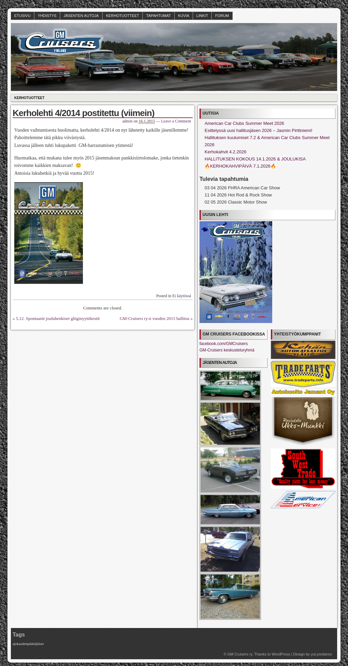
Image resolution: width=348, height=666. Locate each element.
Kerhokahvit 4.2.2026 (225, 151)
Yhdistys (47, 16)
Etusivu (22, 16)
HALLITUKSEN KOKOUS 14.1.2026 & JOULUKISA (255, 158)
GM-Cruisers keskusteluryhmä (226, 350)
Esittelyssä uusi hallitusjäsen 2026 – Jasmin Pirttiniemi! (258, 130)
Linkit (202, 16)
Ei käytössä (181, 295)
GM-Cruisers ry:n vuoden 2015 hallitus (154, 318)
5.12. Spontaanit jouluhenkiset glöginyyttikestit (58, 318)
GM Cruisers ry (239, 654)
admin (127, 121)
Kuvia (183, 16)
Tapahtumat (158, 16)
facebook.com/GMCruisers (223, 343)
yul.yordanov (321, 654)
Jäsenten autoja (81, 16)
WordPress (281, 654)
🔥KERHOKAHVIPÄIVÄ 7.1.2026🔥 (240, 166)
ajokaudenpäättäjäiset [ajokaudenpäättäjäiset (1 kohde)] (28, 644)
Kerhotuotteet (122, 16)
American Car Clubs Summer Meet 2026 (244, 123)
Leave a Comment (176, 121)
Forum (222, 16)
